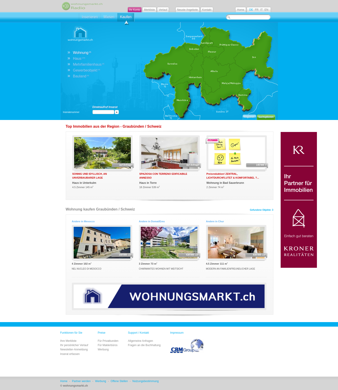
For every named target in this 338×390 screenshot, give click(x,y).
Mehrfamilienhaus (88, 64)
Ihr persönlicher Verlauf (74, 345)
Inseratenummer (71, 112)
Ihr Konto (134, 9)
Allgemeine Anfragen (140, 340)
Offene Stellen (119, 381)
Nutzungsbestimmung (145, 381)
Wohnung (82, 53)
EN (266, 9)
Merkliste (149, 9)
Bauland (81, 76)
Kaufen (126, 18)
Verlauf (163, 9)
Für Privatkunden (108, 340)
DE (251, 9)
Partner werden (81, 381)
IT (261, 9)
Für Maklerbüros (107, 345)
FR (256, 9)
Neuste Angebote (187, 9)
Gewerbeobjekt (86, 70)
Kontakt (207, 9)
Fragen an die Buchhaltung (144, 345)
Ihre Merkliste (68, 340)
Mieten (109, 17)
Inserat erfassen (70, 354)
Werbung (103, 349)
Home (240, 9)
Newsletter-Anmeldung (74, 349)
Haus (79, 58)
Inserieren (90, 17)
